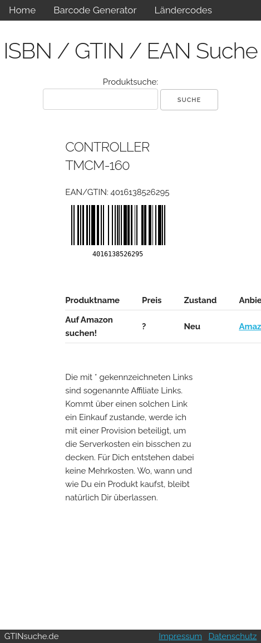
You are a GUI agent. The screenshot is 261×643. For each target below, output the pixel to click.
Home (22, 10)
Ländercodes (182, 10)
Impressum (180, 636)
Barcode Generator (94, 10)
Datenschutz (233, 636)
